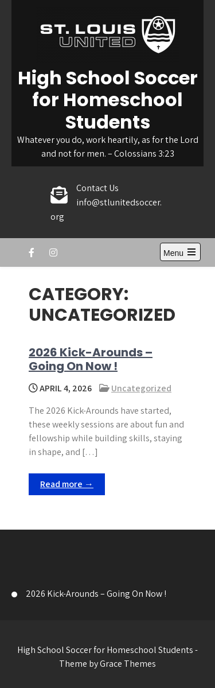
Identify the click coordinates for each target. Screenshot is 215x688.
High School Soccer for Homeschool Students (108, 100)
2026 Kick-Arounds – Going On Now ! (91, 359)
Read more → (66, 484)
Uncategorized (141, 388)
